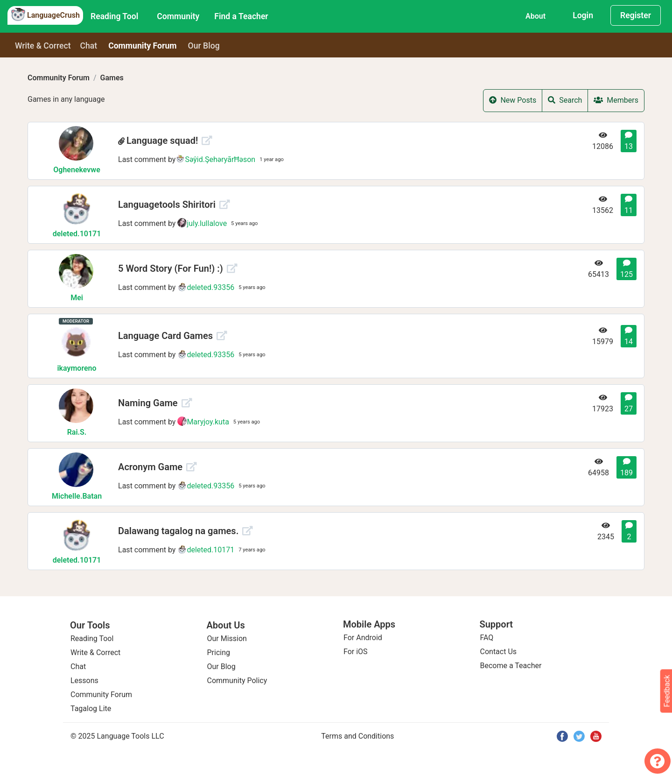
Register (635, 15)
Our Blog (221, 666)
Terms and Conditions (357, 736)
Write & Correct (43, 45)
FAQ (487, 637)
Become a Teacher (511, 665)
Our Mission (227, 638)
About (535, 16)
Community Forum (59, 77)
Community (178, 16)
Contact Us (498, 651)
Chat (89, 45)
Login (583, 15)
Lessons (84, 680)
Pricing (219, 652)
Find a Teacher (241, 16)
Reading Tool (114, 16)
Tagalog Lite (90, 708)
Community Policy (237, 680)
